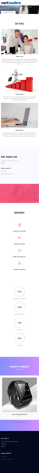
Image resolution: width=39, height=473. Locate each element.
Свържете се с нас (8, 12)
